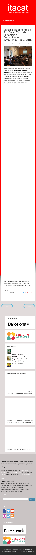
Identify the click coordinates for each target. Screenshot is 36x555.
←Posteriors (7, 306)
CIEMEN (3, 474)
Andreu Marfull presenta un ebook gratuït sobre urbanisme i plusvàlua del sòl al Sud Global (22, 352)
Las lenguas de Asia (17, 363)
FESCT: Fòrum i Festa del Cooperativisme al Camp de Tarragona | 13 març (19, 359)
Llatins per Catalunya (25, 474)
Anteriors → (29, 306)
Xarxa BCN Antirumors (15, 472)
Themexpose (31, 551)
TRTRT (8, 43)
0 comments (23, 43)
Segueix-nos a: (7, 506)
